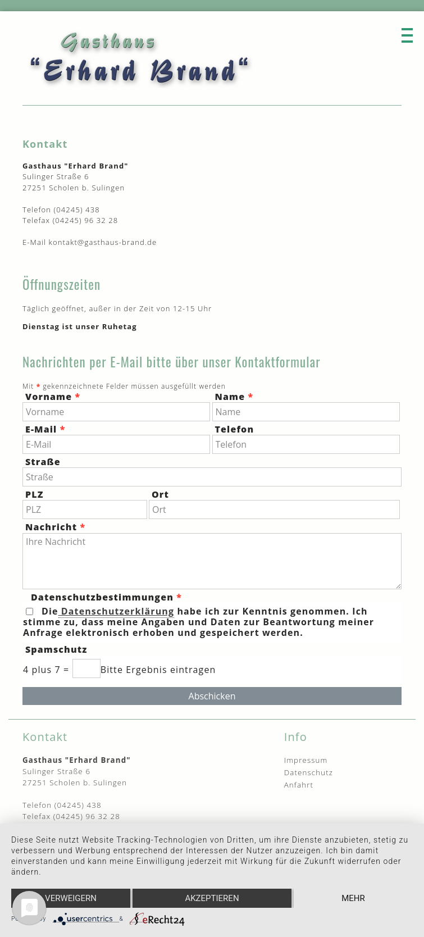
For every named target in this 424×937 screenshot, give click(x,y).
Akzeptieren (212, 898)
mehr (353, 898)
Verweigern (71, 898)
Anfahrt (298, 785)
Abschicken (212, 696)
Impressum (306, 760)
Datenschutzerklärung (116, 611)
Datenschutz (308, 772)
